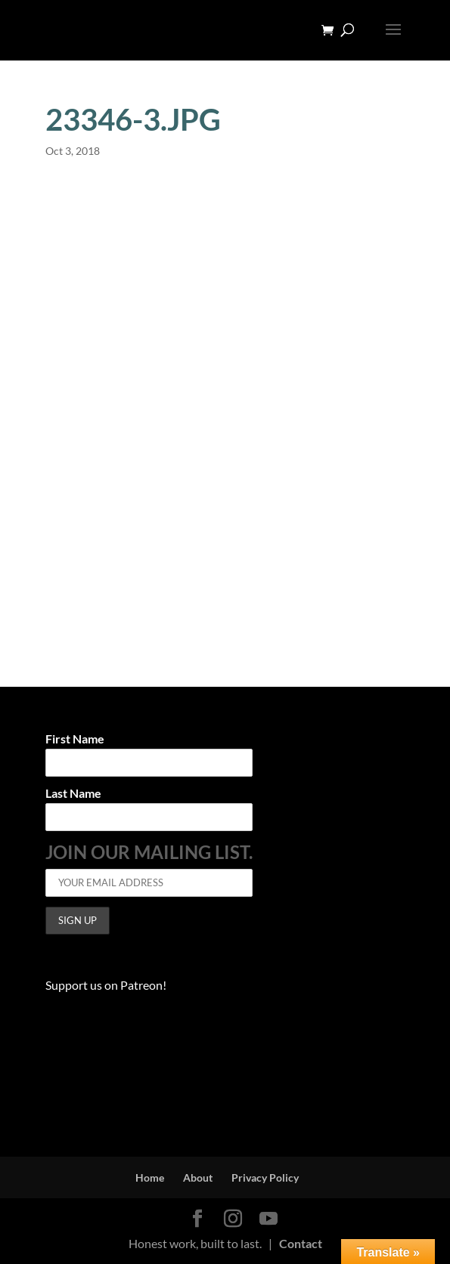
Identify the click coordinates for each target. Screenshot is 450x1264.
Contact (300, 1243)
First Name (74, 739)
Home (149, 1177)
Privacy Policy (265, 1177)
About (198, 1177)
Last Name (73, 794)
